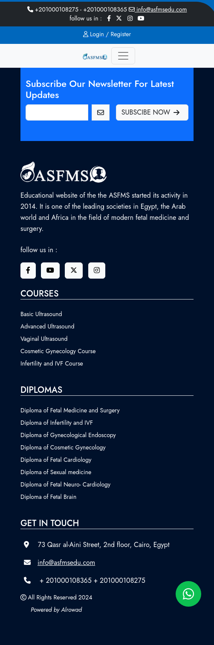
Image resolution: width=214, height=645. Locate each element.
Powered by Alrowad (56, 609)
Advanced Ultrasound (47, 326)
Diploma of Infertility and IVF (56, 422)
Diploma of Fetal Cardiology (55, 459)
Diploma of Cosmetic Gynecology (63, 447)
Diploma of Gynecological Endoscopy (68, 435)
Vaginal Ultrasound (44, 338)
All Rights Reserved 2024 (60, 597)
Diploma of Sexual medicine (55, 472)
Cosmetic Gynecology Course (57, 351)
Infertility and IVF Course (51, 363)
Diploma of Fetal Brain (48, 496)
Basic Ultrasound (41, 314)
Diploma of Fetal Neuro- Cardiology (65, 484)
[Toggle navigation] (123, 55)
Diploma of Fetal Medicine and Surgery (70, 410)
